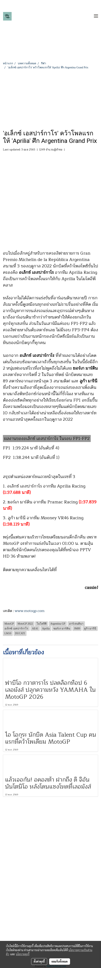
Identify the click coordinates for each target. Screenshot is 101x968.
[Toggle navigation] (96, 16)
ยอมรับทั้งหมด (59, 961)
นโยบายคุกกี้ (22, 954)
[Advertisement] (50, 98)
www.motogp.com (30, 611)
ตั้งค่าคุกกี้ (39, 961)
